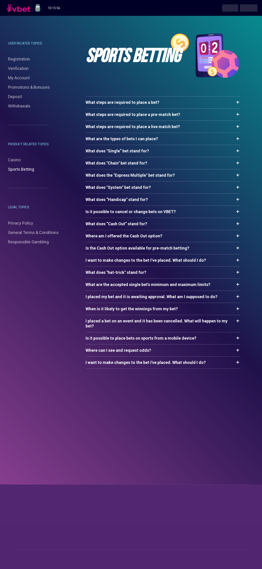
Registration (19, 59)
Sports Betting (21, 169)
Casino (14, 159)
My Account (19, 77)
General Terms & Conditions (33, 232)
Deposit (15, 96)
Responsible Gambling (28, 241)
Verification (18, 68)
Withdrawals (19, 106)
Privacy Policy (20, 223)
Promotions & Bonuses (29, 87)
